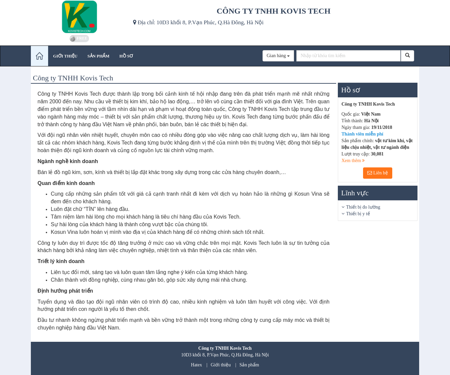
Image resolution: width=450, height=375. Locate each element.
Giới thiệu (221, 364)
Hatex (196, 364)
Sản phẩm (249, 364)
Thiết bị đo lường (363, 207)
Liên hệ (377, 172)
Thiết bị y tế (358, 213)
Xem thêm (353, 160)
